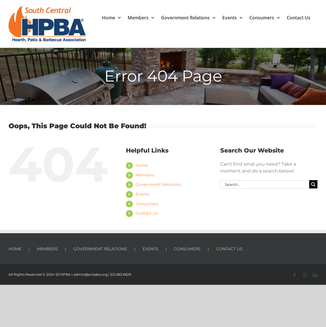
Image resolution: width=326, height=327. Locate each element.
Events (142, 194)
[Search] (313, 184)
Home (142, 165)
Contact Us (147, 213)
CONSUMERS (187, 248)
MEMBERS (47, 248)
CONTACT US (229, 248)
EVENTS (150, 248)
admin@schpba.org (90, 274)
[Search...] (264, 184)
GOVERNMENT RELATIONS (100, 248)
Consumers (147, 203)
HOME (15, 248)
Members (145, 175)
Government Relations (158, 184)
